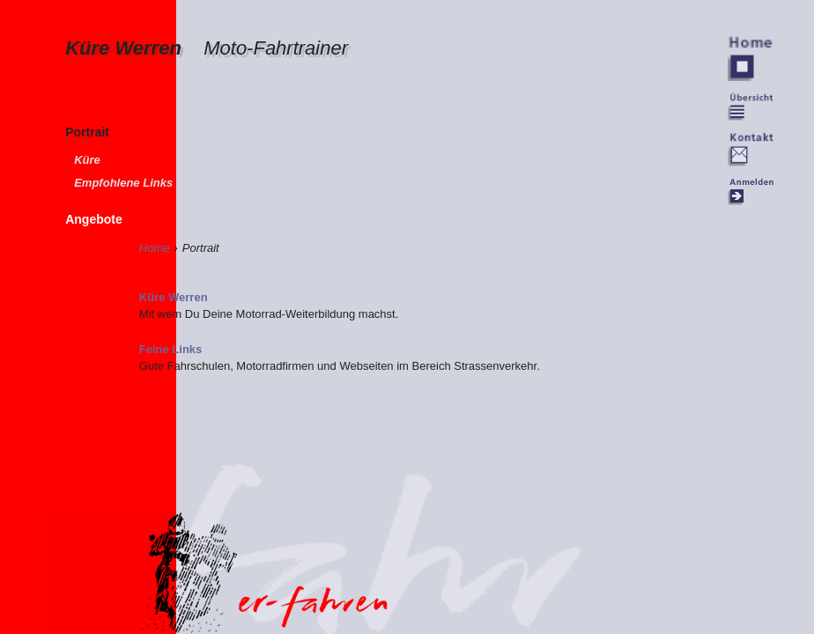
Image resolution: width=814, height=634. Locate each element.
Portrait (87, 132)
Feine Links (171, 349)
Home (154, 247)
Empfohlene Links (123, 182)
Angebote (93, 219)
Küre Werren (206, 48)
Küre (87, 159)
